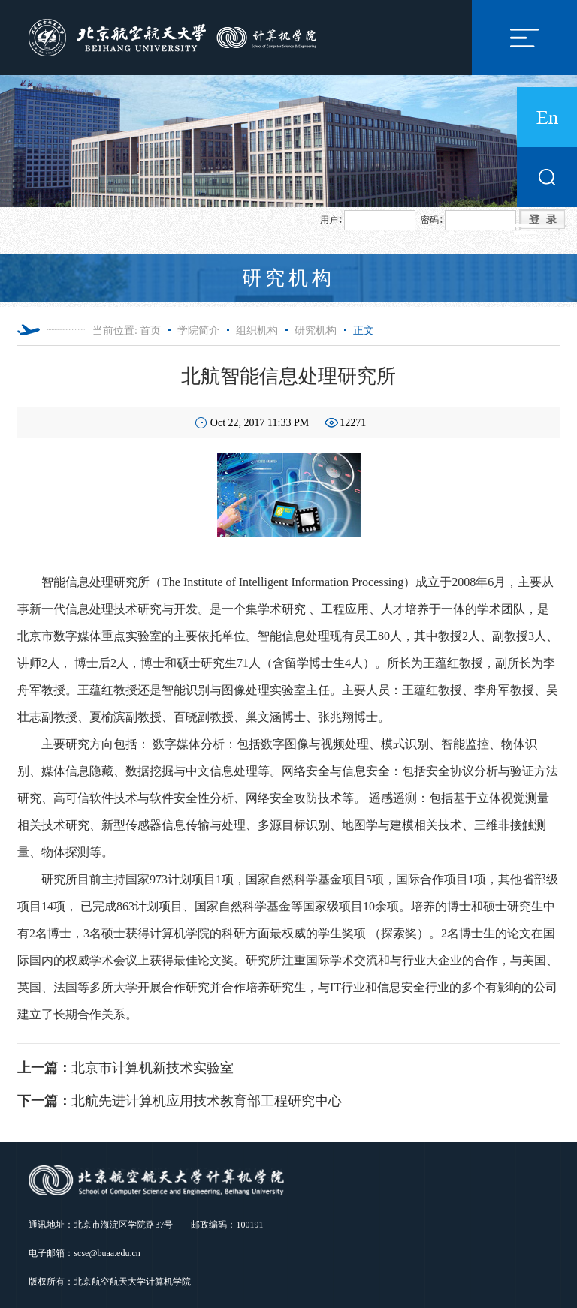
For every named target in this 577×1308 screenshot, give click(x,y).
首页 (150, 330)
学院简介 (198, 330)
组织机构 (257, 330)
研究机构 (316, 330)
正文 (363, 330)
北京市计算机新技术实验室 (125, 1067)
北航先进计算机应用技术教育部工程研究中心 (179, 1100)
